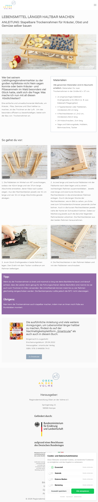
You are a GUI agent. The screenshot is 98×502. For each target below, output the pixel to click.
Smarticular (64, 331)
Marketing (59, 485)
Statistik (58, 473)
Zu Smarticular (34, 357)
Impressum (69, 496)
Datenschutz (77, 496)
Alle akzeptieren (82, 491)
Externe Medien (61, 479)
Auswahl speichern (58, 491)
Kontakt (62, 496)
